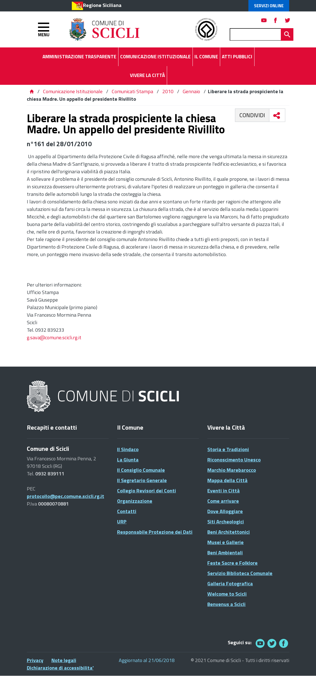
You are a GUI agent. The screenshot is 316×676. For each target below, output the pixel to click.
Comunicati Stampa (132, 91)
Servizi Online (269, 6)
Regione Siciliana (102, 5)
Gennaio (191, 91)
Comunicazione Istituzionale (73, 91)
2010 (168, 91)
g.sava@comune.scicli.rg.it (54, 337)
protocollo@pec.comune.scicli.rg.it (65, 496)
